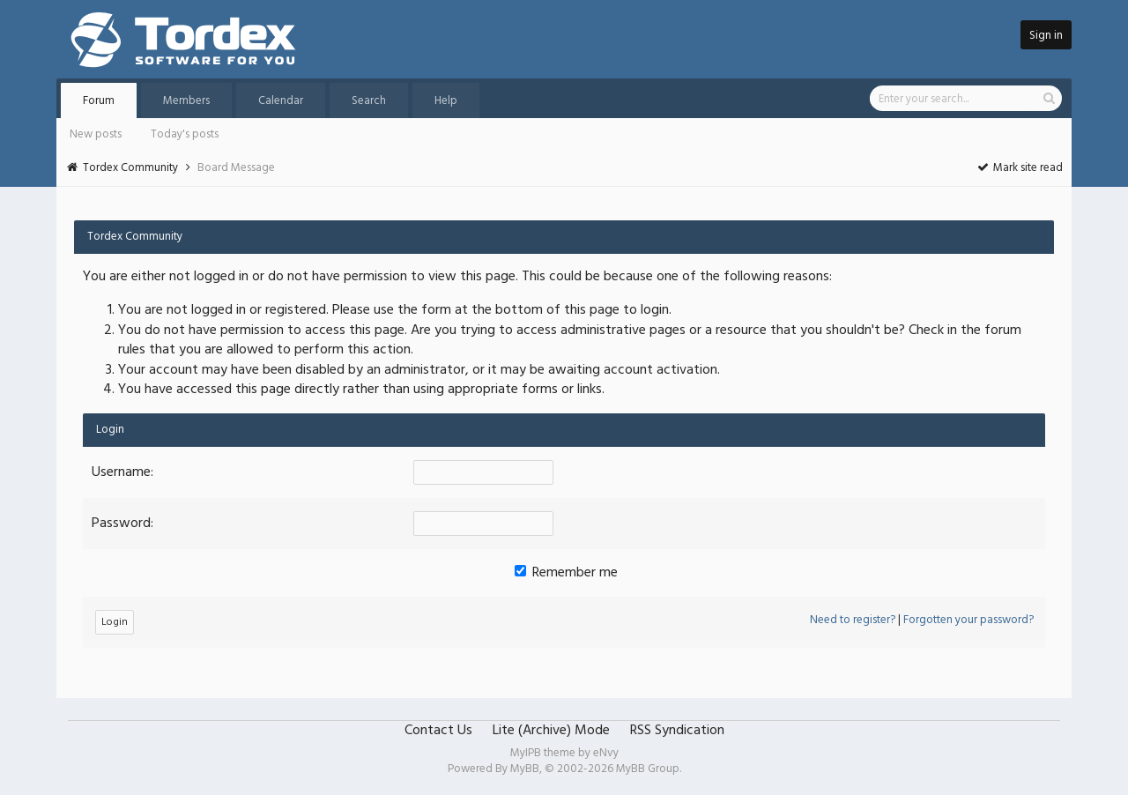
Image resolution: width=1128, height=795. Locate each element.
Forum (99, 101)
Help (445, 101)
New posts (96, 134)
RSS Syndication (677, 730)
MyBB (524, 769)
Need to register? (852, 620)
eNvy (606, 753)
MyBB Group (647, 769)
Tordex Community (130, 168)
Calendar (280, 101)
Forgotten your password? (968, 620)
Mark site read (1019, 168)
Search (369, 101)
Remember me (566, 572)
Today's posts (185, 134)
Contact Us (438, 730)
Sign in (1046, 35)
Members (186, 101)
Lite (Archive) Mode (551, 730)
